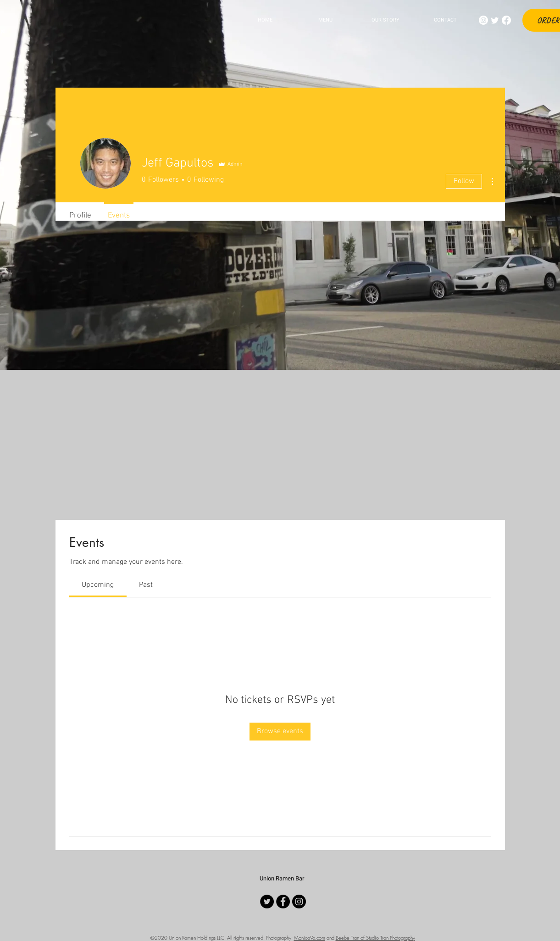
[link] (98, 585)
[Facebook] (506, 20)
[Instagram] (483, 20)
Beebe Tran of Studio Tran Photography (375, 937)
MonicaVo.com (309, 937)
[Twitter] (494, 20)
